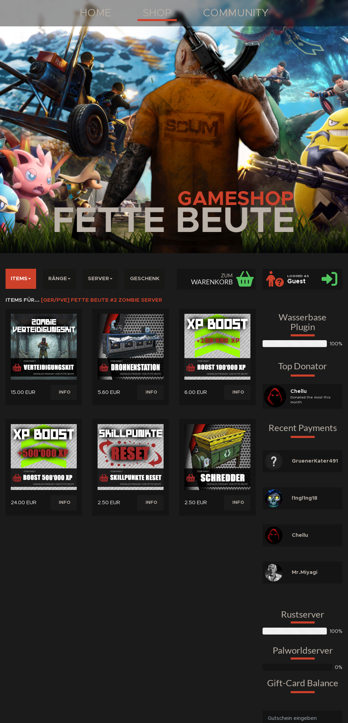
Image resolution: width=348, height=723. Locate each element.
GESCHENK (144, 278)
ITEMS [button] (21, 278)
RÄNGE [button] (59, 278)
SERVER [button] (100, 278)
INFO (65, 392)
